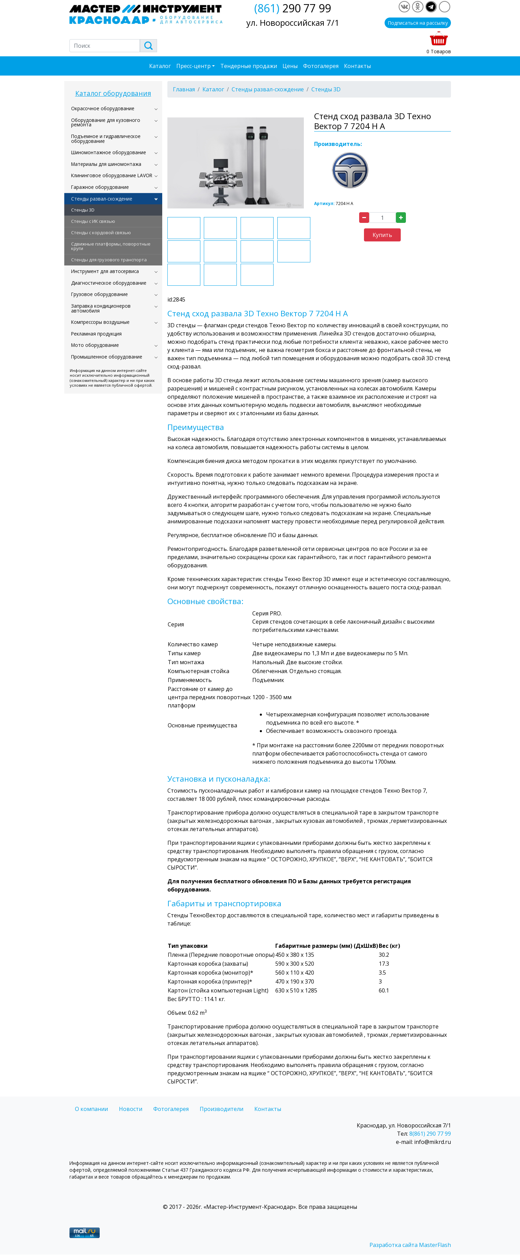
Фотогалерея (321, 66)
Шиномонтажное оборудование (108, 152)
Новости (130, 1109)
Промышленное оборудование (106, 356)
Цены (290, 66)
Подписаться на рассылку (418, 23)
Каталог (160, 66)
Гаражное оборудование (100, 187)
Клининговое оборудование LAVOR (111, 175)
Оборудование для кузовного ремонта (105, 122)
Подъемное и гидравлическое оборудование (106, 138)
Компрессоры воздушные (100, 322)
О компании (91, 1109)
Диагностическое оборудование (108, 283)
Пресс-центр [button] (193, 66)
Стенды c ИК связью (93, 221)
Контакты (357, 66)
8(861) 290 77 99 (430, 1133)
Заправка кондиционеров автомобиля (101, 308)
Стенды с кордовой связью (101, 232)
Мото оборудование (95, 345)
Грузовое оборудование (99, 294)
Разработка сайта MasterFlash (410, 1245)
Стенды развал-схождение (101, 198)
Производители (221, 1109)
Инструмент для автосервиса (105, 271)
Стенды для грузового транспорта (109, 260)
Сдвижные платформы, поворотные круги (111, 246)
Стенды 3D (83, 210)
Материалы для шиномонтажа (106, 164)
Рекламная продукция (96, 333)
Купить (382, 235)
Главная (184, 89)
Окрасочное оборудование (102, 108)
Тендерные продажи (248, 66)
